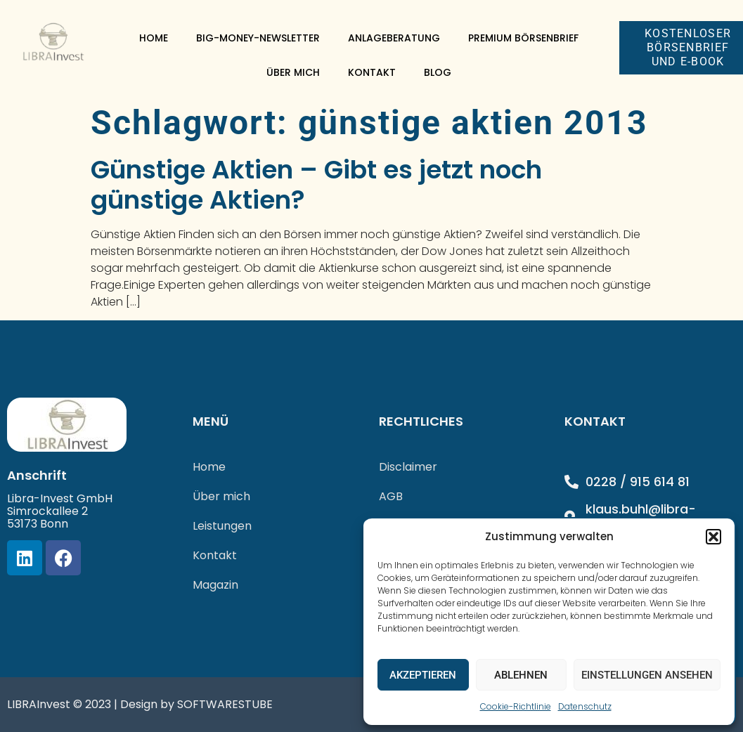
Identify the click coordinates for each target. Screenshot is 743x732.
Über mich (293, 72)
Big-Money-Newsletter (258, 38)
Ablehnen (521, 675)
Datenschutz (585, 706)
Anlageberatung (394, 38)
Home (153, 38)
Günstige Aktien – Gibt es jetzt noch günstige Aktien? (316, 185)
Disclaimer (408, 467)
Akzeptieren (422, 675)
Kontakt (372, 72)
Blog (437, 72)
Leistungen (222, 526)
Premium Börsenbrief (523, 38)
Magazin (215, 585)
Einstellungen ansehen (647, 675)
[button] (713, 537)
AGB (391, 496)
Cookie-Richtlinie (515, 706)
